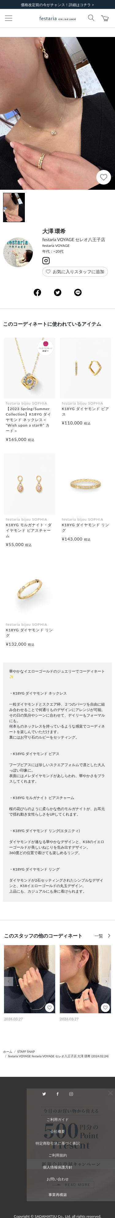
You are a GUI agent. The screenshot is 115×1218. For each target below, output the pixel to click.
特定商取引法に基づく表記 (58, 1143)
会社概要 (57, 1131)
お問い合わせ (58, 1179)
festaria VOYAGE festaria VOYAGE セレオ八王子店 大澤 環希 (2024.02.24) (58, 1056)
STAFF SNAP (26, 1051)
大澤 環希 (54, 231)
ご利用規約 (57, 1155)
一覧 (99, 935)
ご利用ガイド (58, 1119)
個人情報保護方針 (57, 1167)
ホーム (7, 1051)
